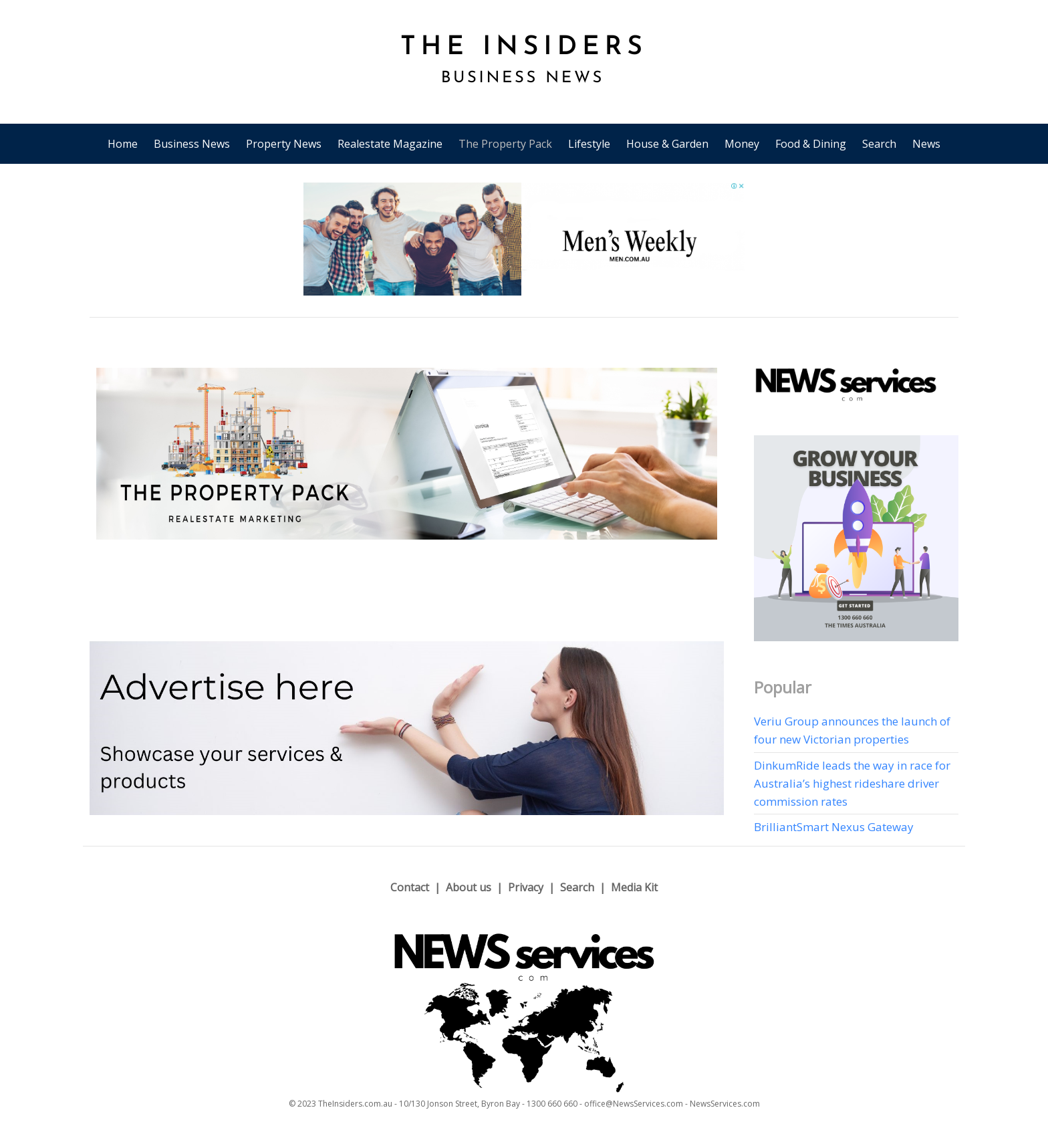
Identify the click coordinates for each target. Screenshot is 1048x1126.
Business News (192, 143)
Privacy (525, 887)
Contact (409, 887)
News (926, 143)
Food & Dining (810, 143)
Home (123, 143)
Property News (283, 143)
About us (468, 887)
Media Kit (634, 887)
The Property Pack (505, 143)
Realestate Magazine (390, 143)
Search (879, 143)
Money (742, 143)
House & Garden (667, 143)
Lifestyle (589, 143)
